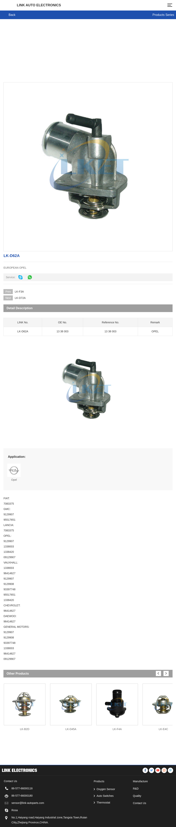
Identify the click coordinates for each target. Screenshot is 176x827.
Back (12, 14)
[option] (25, 705)
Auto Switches (105, 816)
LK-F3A (19, 291)
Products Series (163, 14)
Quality (137, 816)
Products (99, 801)
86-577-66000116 (22, 808)
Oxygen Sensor (106, 809)
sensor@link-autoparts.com (27, 823)
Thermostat (103, 822)
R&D (136, 808)
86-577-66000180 (22, 815)
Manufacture (140, 801)
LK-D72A (20, 297)
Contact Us (139, 823)
